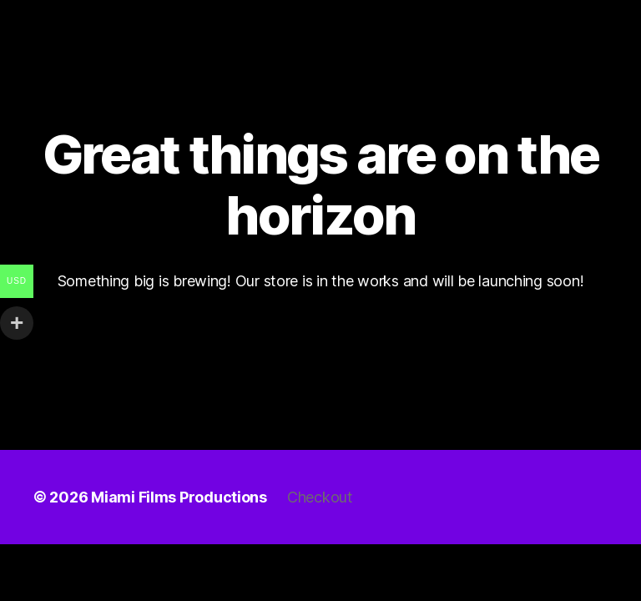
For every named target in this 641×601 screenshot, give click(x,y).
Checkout (320, 497)
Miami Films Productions (179, 497)
